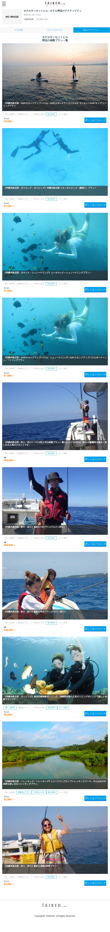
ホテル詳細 (18, 30)
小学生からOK (38, 114)
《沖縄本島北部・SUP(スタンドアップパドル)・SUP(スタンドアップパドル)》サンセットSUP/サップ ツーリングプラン (54, 104)
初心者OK (51, 114)
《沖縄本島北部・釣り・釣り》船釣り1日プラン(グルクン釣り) (34, 526)
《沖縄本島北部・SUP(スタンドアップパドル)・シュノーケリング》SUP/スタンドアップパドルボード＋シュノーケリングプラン (55, 358)
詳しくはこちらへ (95, 120)
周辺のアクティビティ (91, 30)
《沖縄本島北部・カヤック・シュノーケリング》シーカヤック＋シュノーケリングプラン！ (48, 272)
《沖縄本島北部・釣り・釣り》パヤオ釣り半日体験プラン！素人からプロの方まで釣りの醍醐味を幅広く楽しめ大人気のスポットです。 (55, 443)
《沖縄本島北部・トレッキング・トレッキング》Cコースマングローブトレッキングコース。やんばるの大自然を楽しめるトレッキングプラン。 (54, 782)
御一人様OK (10, 114)
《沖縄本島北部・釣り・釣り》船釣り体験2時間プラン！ (31, 865)
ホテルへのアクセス (55, 30)
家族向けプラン (24, 114)
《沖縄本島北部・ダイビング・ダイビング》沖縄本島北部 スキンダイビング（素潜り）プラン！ (50, 187)
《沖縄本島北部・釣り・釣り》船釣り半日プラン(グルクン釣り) (34, 611)
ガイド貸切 (62, 114)
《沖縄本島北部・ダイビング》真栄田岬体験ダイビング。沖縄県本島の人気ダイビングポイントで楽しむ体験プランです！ (55, 697)
